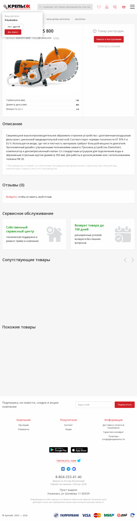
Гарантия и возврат (113, 432)
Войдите (11, 196)
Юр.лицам (23, 425)
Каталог (68, 425)
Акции (68, 429)
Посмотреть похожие (108, 46)
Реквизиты (23, 429)
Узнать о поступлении (108, 39)
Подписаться (124, 404)
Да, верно (13, 32)
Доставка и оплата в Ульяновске (113, 426)
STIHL (56, 38)
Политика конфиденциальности (113, 438)
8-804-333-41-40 (69, 476)
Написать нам (66, 460)
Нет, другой (14, 26)
